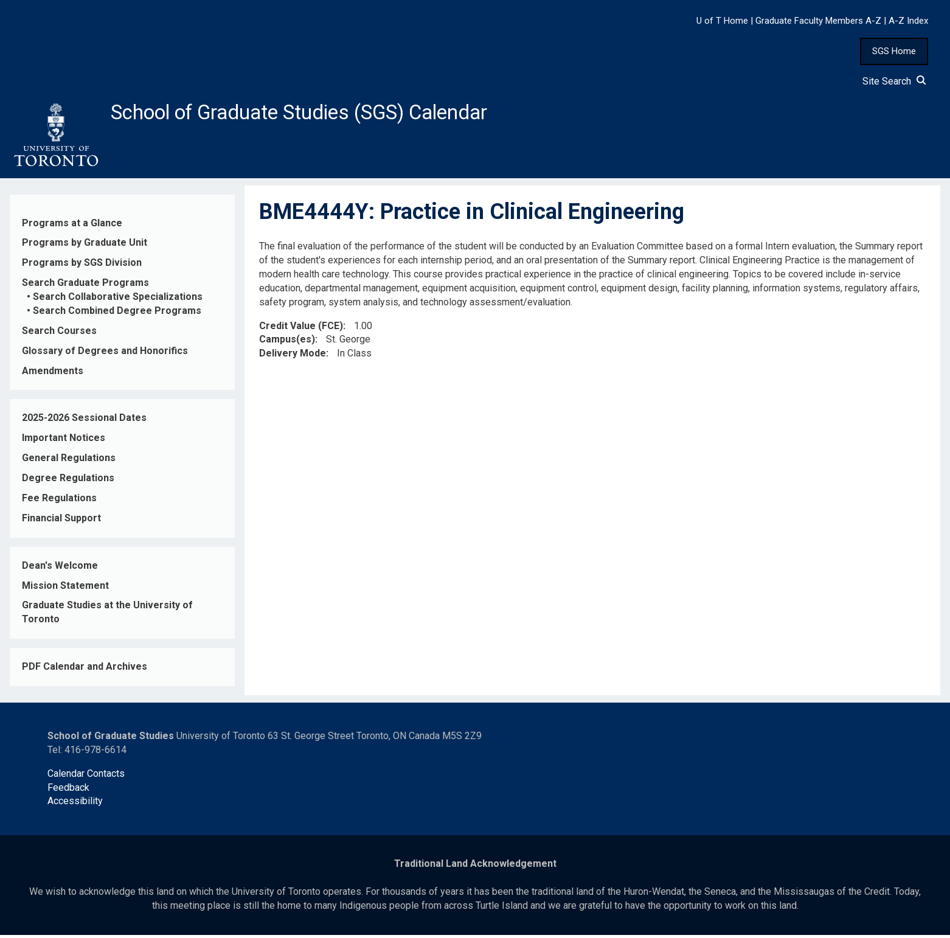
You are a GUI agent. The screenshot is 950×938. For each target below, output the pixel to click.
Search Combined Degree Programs (117, 314)
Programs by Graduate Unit (84, 246)
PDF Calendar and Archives (84, 670)
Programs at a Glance (72, 226)
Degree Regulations (68, 481)
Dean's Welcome (60, 568)
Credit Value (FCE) (301, 329)
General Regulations (69, 461)
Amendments (52, 374)
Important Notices (63, 441)
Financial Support (61, 521)
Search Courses (59, 334)
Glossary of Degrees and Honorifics (105, 354)
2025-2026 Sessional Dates (84, 421)
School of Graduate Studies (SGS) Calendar (320, 114)
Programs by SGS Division (82, 266)
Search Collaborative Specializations (118, 300)
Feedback (68, 790)
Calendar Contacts (86, 776)
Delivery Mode (292, 357)
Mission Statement (65, 588)
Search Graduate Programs (85, 286)
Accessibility (75, 804)
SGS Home (894, 51)
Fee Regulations (59, 501)
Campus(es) (287, 343)
